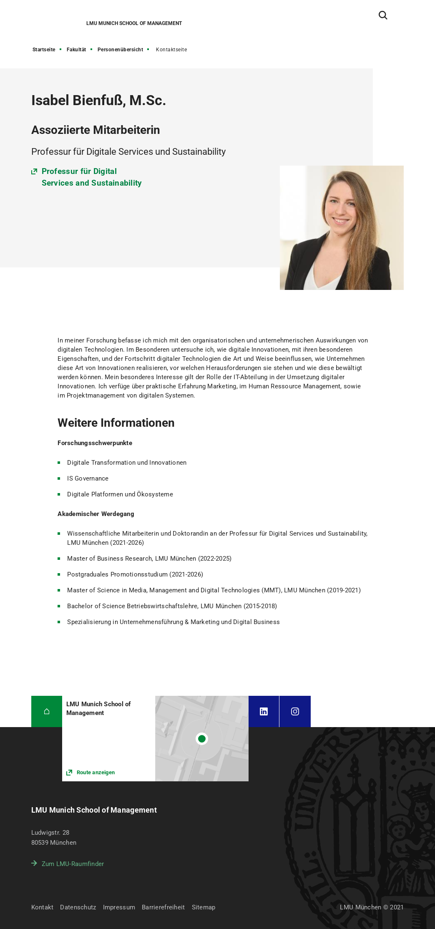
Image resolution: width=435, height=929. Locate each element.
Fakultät (76, 50)
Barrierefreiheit (163, 907)
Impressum (119, 907)
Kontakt (42, 907)
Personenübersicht (120, 50)
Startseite (44, 50)
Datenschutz (78, 907)
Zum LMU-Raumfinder (73, 864)
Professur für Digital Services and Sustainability (92, 177)
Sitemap (204, 907)
